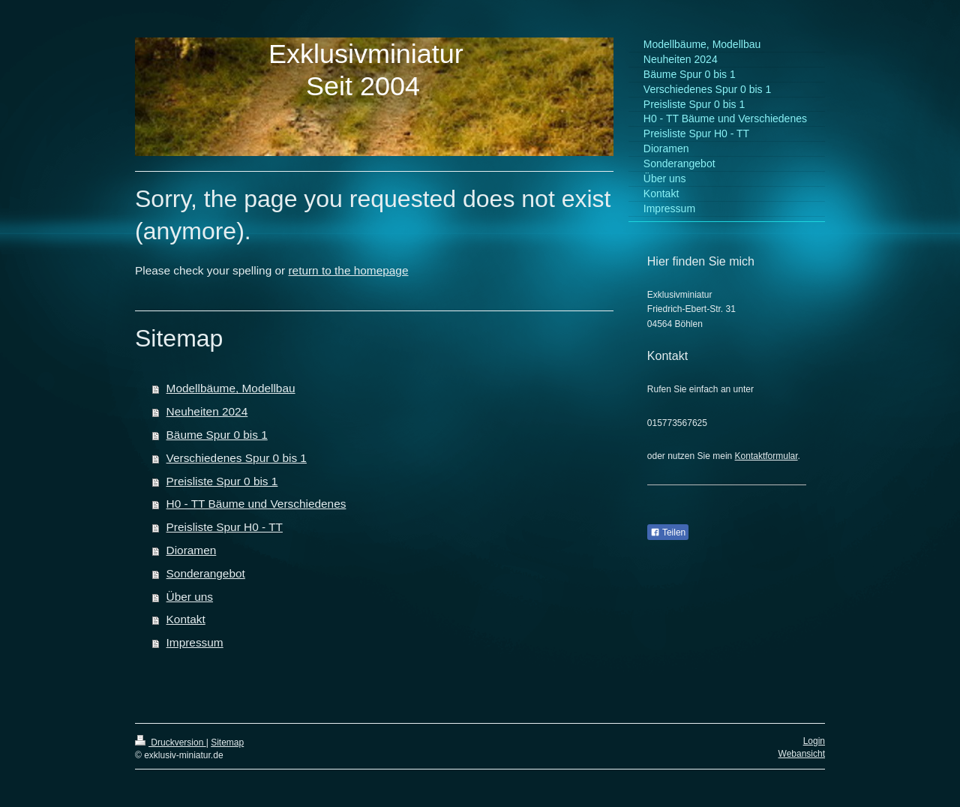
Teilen (668, 532)
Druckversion (170, 742)
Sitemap (227, 742)
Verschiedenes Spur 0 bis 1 (236, 458)
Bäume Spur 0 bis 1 (217, 434)
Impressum (195, 642)
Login (814, 741)
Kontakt (186, 619)
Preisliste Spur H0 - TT (224, 526)
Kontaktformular (766, 456)
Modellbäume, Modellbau (231, 388)
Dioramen (191, 550)
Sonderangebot (205, 573)
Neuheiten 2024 (207, 411)
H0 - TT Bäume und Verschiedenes (256, 503)
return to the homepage (348, 270)
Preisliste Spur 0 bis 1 (222, 481)
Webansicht (801, 753)
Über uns (189, 596)
